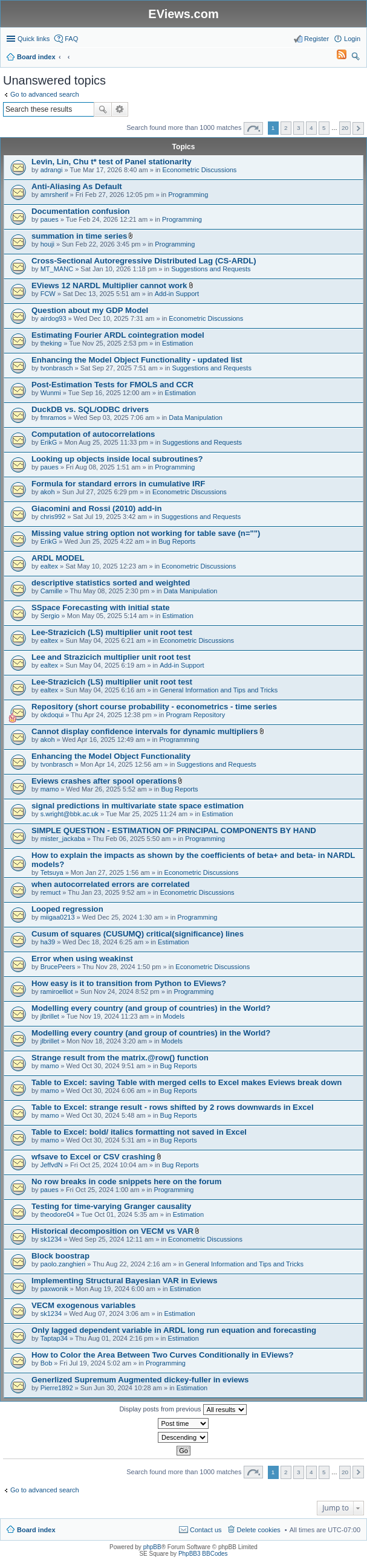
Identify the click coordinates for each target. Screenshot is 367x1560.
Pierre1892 (57, 1387)
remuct (51, 892)
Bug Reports (176, 541)
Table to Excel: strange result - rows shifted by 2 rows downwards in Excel (172, 1107)
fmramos (54, 417)
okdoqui (52, 714)
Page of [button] (253, 128)
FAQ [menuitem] (71, 38)
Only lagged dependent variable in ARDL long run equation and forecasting (173, 1330)
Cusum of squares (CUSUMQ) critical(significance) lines (137, 933)
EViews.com (183, 14)
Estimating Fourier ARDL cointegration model (117, 335)
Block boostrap (60, 1255)
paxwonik (54, 1288)
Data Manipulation (195, 417)
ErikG (49, 442)
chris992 (53, 516)
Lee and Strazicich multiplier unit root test (110, 657)
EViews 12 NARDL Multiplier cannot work (109, 285)
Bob (47, 1363)
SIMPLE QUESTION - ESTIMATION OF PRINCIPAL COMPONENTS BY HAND (173, 830)
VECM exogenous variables (83, 1305)
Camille (52, 591)
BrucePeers (58, 966)
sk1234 (51, 1239)
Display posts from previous (182, 1409)
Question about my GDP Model (89, 310)
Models (173, 1016)
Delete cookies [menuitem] (259, 1529)
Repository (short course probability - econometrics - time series (154, 706)
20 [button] (345, 127)
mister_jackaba (63, 838)
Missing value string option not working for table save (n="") (146, 533)
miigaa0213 (58, 917)
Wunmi (51, 392)
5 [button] (324, 127)
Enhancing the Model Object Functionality (110, 756)
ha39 (48, 942)
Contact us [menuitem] (206, 1529)
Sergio (50, 615)
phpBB (152, 1547)
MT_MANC (57, 268)
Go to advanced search (44, 94)
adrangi (52, 169)
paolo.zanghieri (63, 1264)
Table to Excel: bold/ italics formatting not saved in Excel (139, 1131)
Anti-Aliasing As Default (76, 186)
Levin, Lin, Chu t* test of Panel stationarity (111, 161)
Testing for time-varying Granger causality (111, 1206)
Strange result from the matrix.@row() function (120, 1057)
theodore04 (57, 1214)
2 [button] (286, 127)
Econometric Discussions (200, 169)
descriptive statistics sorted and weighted (110, 582)
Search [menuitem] (355, 58)
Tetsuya (52, 872)
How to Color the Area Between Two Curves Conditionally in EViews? (162, 1354)
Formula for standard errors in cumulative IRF (118, 483)
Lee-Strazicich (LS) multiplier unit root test (111, 632)
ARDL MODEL (58, 557)
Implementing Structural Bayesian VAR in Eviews (124, 1280)
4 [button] (311, 127)
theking (51, 343)
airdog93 (54, 318)
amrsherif (54, 194)
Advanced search (120, 109)
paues (50, 219)
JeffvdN (52, 1164)
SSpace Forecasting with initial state (100, 607)
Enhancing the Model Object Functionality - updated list (136, 359)
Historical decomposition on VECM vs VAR (112, 1231)
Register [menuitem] (316, 38)
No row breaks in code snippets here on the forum (126, 1181)
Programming (188, 194)
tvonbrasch (57, 368)
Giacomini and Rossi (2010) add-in (96, 508)
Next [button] (358, 128)
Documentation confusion (80, 211)
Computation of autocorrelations (93, 434)
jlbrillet (50, 1016)
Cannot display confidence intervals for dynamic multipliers (144, 731)
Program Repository (195, 714)
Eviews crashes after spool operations (104, 780)
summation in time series (79, 235)
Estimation (177, 343)
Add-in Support (177, 293)
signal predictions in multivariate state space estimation (137, 805)
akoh (48, 491)
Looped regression (67, 909)
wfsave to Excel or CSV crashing (93, 1156)
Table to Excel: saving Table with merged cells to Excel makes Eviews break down (186, 1082)
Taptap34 (54, 1338)
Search (103, 109)
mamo (50, 789)
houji (47, 244)
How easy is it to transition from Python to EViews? (128, 983)
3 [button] (298, 127)
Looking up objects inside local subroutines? (117, 458)
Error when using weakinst (82, 958)
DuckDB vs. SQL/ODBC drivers (90, 409)
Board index (36, 1529)
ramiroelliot (57, 991)
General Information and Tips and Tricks (219, 690)
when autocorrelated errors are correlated (110, 884)
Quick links (34, 38)
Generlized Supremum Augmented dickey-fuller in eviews (139, 1379)
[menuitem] (336, 57)
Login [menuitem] (352, 38)
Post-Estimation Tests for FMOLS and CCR (112, 384)
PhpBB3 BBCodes (203, 1553)
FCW (48, 293)
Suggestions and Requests (210, 268)
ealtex (49, 566)
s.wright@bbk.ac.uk (70, 813)
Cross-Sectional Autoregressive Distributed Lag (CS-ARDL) (143, 260)
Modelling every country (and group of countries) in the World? (150, 1008)
